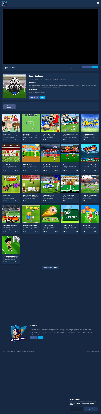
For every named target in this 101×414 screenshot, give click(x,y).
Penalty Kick (46, 164)
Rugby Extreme (67, 164)
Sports (37, 79)
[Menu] (98, 3)
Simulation (48, 79)
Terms (3, 351)
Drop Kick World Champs (30, 225)
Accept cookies (91, 409)
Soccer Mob (6, 134)
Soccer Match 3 (87, 225)
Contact (18, 351)
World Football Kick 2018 (30, 195)
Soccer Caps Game (48, 225)
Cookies (13, 351)
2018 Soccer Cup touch (89, 134)
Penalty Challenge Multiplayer (91, 195)
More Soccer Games (50, 267)
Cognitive (63, 79)
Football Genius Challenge (70, 134)
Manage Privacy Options (28, 351)
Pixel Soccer (26, 134)
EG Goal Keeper (67, 225)
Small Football (7, 164)
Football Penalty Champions (11, 225)
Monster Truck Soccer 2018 (90, 164)
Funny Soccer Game (68, 195)
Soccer (31, 79)
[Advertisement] (50, 295)
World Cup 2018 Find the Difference (13, 256)
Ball (42, 79)
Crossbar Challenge (48, 195)
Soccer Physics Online (49, 134)
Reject (76, 409)
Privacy (8, 351)
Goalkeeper (56, 79)
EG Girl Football (27, 164)
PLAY (4, 139)
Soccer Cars (6, 195)
